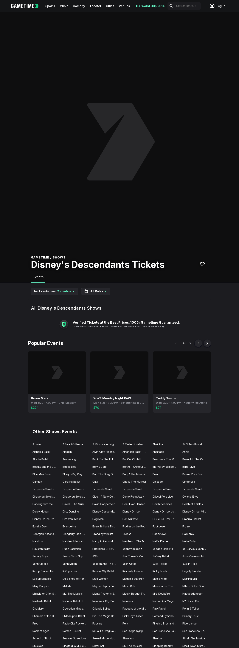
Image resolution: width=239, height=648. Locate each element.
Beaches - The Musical (166, 459)
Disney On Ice (131, 511)
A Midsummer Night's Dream (106, 444)
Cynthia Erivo (190, 496)
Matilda (67, 586)
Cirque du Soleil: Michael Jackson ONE (195, 489)
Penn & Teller (190, 608)
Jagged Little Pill (163, 548)
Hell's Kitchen (161, 541)
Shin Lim (157, 638)
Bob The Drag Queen (105, 474)
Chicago (158, 481)
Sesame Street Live (74, 638)
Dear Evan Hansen (133, 504)
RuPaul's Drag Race (104, 631)
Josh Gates (129, 563)
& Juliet (36, 444)
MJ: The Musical (73, 593)
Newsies (127, 601)
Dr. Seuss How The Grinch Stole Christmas (166, 519)
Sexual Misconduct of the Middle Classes (106, 638)
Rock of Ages (40, 631)
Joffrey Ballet (161, 556)
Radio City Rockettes (75, 623)
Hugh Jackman (72, 548)
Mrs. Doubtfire (161, 593)
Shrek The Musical (193, 638)
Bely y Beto (99, 466)
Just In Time (189, 563)
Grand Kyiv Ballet (102, 533)
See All (184, 343)
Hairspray (188, 533)
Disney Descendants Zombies (106, 511)
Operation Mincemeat (76, 608)
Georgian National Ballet (46, 533)
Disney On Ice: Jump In (166, 511)
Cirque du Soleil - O (44, 489)
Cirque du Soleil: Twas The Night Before (76, 496)
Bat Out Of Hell (131, 459)
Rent (125, 623)
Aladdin (67, 451)
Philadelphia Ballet (74, 616)
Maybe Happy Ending (105, 586)
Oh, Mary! (38, 608)
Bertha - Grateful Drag (136, 466)
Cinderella (188, 481)
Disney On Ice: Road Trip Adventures (46, 519)
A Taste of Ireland (133, 444)
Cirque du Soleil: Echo (136, 489)
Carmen (37, 481)
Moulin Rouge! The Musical (136, 593)
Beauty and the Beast (45, 466)
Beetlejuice (69, 466)
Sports (50, 6)
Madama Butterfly (133, 578)
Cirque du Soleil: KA (165, 489)
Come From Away (133, 496)
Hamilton (37, 541)
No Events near (54, 291)
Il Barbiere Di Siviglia (104, 548)
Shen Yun (128, 638)
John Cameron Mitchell (195, 556)
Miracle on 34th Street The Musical (46, 593)
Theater (95, 6)
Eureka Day (39, 526)
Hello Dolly (189, 541)
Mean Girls (128, 586)
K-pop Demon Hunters (46, 571)
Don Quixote (130, 519)
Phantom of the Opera (46, 616)
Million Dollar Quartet (195, 586)
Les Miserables (41, 578)
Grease (126, 533)
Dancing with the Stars (46, 504)
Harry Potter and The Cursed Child (106, 541)
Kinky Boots (160, 571)
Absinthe (158, 444)
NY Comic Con (191, 601)
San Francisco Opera (195, 631)
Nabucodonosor (192, 593)
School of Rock (42, 638)
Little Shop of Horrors (76, 578)
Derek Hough (40, 511)
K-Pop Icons (70, 571)
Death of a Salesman (195, 504)
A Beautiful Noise (73, 444)
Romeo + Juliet (72, 631)
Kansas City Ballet (103, 571)
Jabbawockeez (132, 548)
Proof (35, 623)
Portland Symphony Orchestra (166, 616)
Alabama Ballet (41, 451)
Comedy (79, 6)
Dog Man (98, 519)
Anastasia (158, 451)
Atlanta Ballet (40, 459)
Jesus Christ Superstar (76, 556)
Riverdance (189, 623)
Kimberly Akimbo (132, 571)
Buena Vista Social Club (195, 474)
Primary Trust (190, 616)
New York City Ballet (104, 601)
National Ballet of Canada (76, 601)
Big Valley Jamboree (165, 466)
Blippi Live (188, 466)
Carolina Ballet (71, 481)
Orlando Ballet (101, 608)
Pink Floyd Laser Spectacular (136, 616)
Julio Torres (160, 563)
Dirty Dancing (71, 511)
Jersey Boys (40, 556)
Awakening (69, 459)
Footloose (159, 526)
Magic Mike (160, 578)
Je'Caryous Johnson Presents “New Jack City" (195, 548)
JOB (95, 556)
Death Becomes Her (165, 504)
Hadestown (160, 533)
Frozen (186, 526)
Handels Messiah (73, 541)
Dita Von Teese (72, 519)
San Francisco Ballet (165, 631)
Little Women (100, 578)
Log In (217, 6)
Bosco (156, 474)
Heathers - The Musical (136, 541)
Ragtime (97, 623)
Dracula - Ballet (191, 519)
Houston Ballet (41, 548)
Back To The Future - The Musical (106, 459)
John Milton (70, 563)
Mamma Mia (189, 578)
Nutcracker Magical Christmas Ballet (166, 601)
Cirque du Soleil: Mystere (46, 496)
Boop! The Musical (133, 474)
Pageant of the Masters (136, 608)
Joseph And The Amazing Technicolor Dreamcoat (106, 563)
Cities (110, 6)
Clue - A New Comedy (106, 496)
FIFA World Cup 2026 (149, 6)
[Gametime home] (27, 6)
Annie (185, 451)
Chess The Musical (134, 481)
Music (64, 6)
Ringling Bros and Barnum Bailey (166, 623)
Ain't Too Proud (192, 444)
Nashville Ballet (41, 601)
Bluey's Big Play (72, 474)
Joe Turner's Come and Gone (136, 556)
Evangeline (69, 526)
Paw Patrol (159, 608)
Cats (95, 481)
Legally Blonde (191, 571)
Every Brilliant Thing (104, 526)
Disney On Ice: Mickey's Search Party (195, 511)
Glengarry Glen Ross (75, 533)
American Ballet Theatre (136, 451)
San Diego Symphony (135, 631)
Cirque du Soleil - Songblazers (76, 489)
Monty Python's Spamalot (106, 593)
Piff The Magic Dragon (106, 616)
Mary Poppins (40, 586)
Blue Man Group (42, 474)
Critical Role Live (163, 496)
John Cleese (40, 563)
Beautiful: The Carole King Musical (195, 459)
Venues (124, 6)
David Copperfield (103, 504)
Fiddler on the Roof (134, 526)
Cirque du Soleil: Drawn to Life (106, 489)
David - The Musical (75, 504)
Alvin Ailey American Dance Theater (106, 451)
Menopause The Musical (166, 586)
